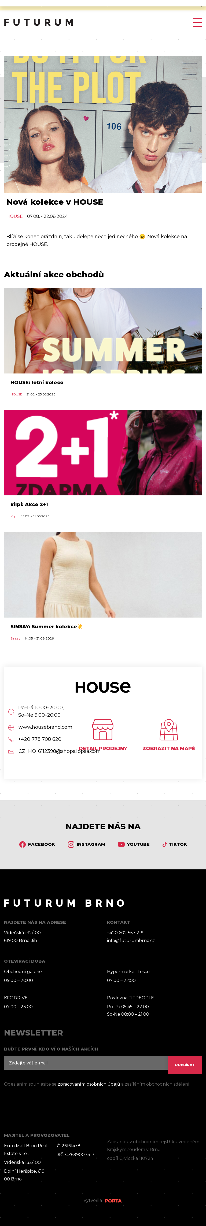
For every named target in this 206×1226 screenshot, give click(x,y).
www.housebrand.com (37, 727)
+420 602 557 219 (125, 932)
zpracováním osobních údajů (89, 1084)
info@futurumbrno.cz (131, 940)
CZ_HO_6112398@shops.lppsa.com (37, 751)
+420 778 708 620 (34, 739)
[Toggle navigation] (195, 22)
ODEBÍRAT (185, 1065)
